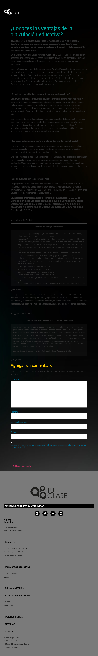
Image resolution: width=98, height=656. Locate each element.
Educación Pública (14, 588)
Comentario (16, 379)
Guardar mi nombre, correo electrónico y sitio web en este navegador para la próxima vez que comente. (48, 446)
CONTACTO (10, 631)
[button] (73, 12)
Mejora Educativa (9, 520)
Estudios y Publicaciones (18, 595)
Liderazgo (10, 542)
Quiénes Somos (14, 616)
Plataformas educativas (17, 567)
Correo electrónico (19, 422)
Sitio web (15, 432)
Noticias (10, 624)
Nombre (15, 412)
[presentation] (30, 456)
